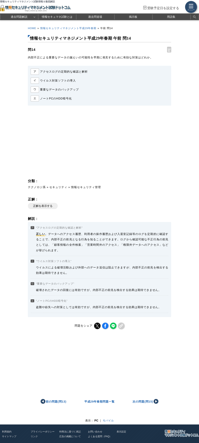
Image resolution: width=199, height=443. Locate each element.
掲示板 (133, 16)
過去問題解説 (19, 16)
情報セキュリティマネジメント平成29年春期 (68, 28)
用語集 (171, 16)
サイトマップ (9, 436)
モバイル (108, 420)
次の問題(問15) (143, 401)
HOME (32, 28)
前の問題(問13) (56, 401)
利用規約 (7, 431)
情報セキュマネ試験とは (57, 16)
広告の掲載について (70, 436)
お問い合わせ (95, 431)
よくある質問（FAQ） (100, 436)
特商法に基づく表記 (70, 431)
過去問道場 (95, 16)
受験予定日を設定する (163, 8)
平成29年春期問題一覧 (99, 401)
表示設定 (121, 431)
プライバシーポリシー (43, 431)
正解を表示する (43, 205)
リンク (34, 436)
